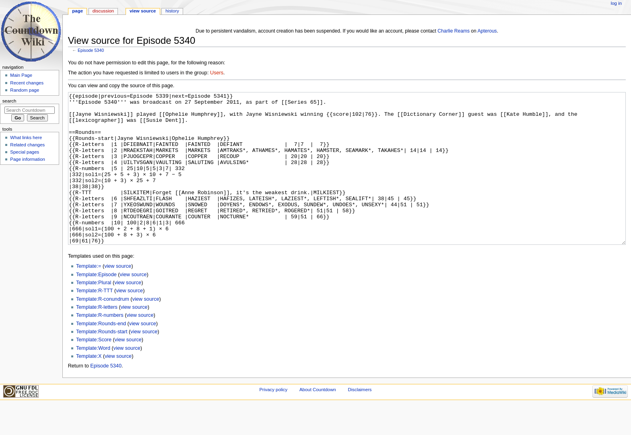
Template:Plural (93, 313)
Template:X (88, 386)
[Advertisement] (29, 227)
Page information (27, 159)
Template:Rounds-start (102, 362)
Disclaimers (359, 419)
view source (117, 296)
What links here (26, 137)
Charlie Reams (453, 31)
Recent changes (26, 82)
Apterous (487, 31)
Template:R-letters (97, 337)
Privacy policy (273, 419)
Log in (616, 3)
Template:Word (93, 378)
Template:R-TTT (94, 321)
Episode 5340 (91, 50)
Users (216, 73)
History (172, 10)
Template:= (88, 296)
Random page (24, 90)
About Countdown (317, 419)
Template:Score (93, 370)
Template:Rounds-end (101, 354)
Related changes (27, 144)
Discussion (103, 10)
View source (143, 10)
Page (77, 10)
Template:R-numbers (100, 345)
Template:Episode (96, 305)
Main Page (21, 75)
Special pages (24, 152)
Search (9, 100)
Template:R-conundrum (102, 329)
